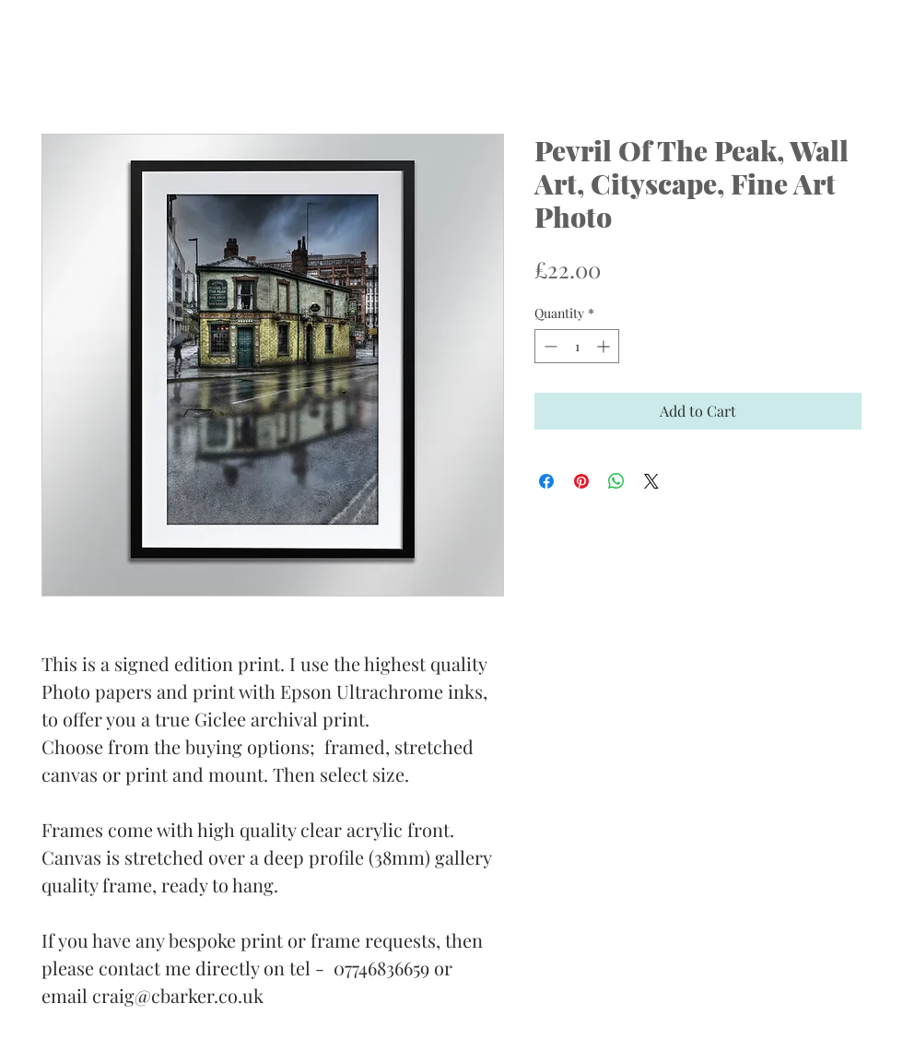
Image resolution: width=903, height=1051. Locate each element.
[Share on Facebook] (546, 481)
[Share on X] (651, 481)
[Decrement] (548, 346)
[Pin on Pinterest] (581, 481)
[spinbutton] (576, 346)
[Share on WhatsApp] (616, 481)
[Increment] (604, 346)
